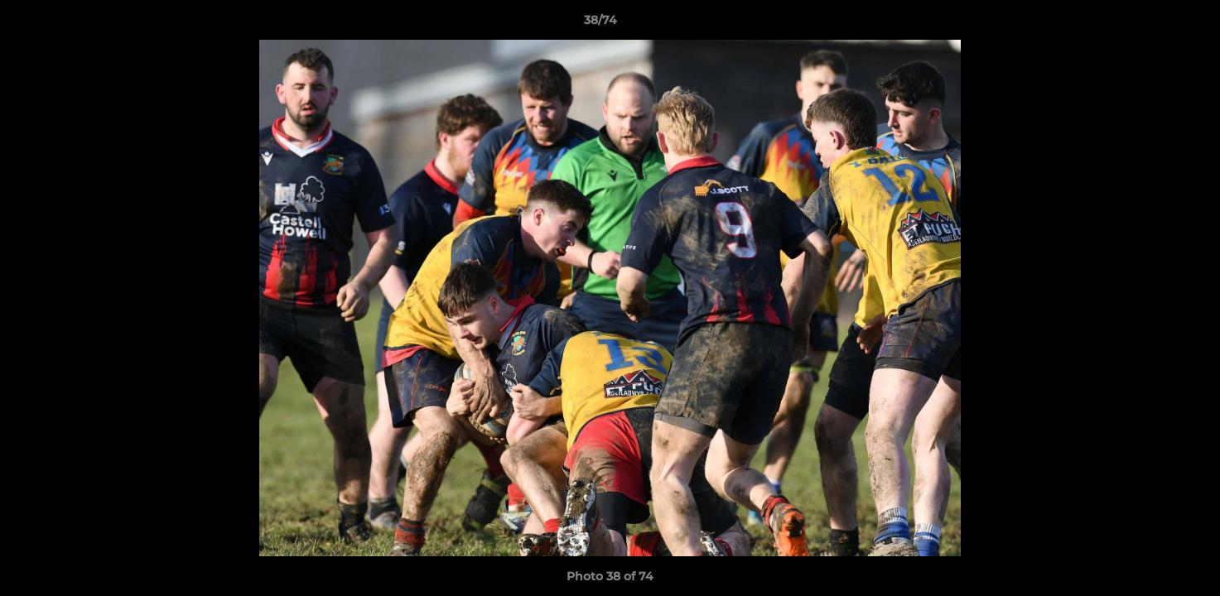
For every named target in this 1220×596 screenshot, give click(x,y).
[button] (1150, 24)
